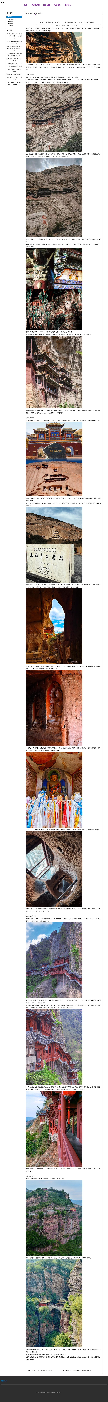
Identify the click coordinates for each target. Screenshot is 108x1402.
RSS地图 (53, 1392)
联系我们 (68, 5)
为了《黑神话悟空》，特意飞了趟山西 (80, 1370)
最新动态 (57, 5)
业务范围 (46, 5)
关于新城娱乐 (12, 19)
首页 (25, 5)
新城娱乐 (32, 13)
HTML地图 (58, 1392)
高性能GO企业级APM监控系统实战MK (43, 1370)
